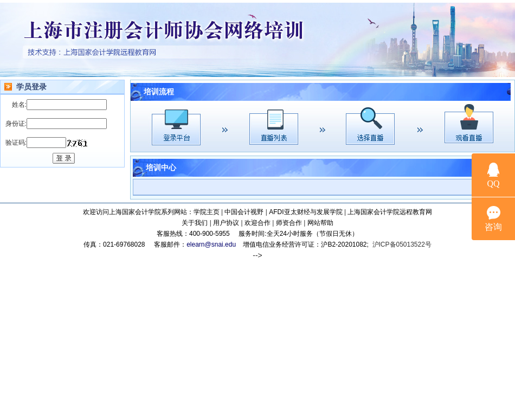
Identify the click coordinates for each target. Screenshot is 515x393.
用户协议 (226, 223)
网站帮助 (320, 223)
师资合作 (289, 223)
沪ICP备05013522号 (402, 244)
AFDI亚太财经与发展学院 (305, 212)
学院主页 (207, 212)
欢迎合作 (257, 223)
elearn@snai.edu (211, 244)
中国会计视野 (243, 212)
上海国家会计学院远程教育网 (389, 212)
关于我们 (195, 223)
